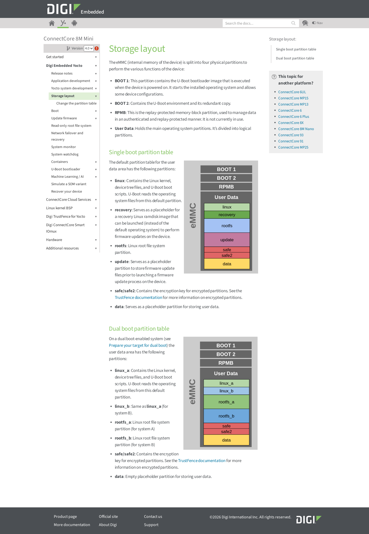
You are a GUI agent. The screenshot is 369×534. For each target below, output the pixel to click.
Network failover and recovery (67, 136)
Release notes (74, 73)
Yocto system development (74, 88)
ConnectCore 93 (290, 135)
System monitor (63, 147)
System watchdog (64, 154)
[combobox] (261, 23)
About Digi (108, 525)
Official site (108, 516)
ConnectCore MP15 (293, 98)
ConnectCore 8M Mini (68, 39)
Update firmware (74, 118)
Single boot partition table (296, 49)
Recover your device (66, 191)
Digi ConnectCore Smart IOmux (71, 228)
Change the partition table (76, 103)
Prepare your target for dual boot (138, 345)
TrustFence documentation (138, 298)
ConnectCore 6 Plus (293, 116)
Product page (65, 516)
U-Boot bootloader (74, 169)
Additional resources (71, 248)
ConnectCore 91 (290, 141)
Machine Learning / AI (74, 177)
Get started (71, 57)
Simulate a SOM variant (68, 184)
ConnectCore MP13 (293, 104)
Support (151, 525)
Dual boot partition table (295, 58)
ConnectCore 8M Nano (296, 129)
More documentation (72, 525)
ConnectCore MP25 (293, 147)
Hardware (71, 240)
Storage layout (74, 96)
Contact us (153, 516)
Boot (74, 111)
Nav (317, 23)
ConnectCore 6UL (292, 92)
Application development (74, 81)
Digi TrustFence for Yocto (71, 216)
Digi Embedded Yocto (71, 65)
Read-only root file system (71, 125)
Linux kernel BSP (71, 208)
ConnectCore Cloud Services (71, 199)
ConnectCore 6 (290, 110)
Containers (74, 162)
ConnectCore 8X (291, 122)
